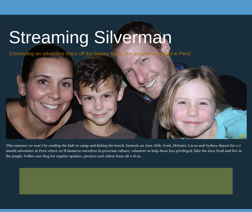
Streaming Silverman (90, 37)
